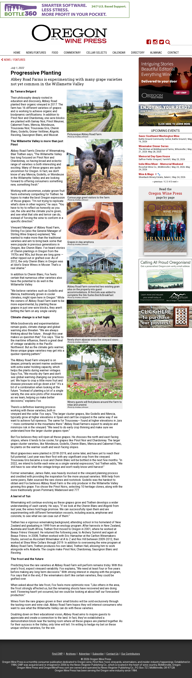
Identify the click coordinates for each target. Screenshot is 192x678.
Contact (173, 52)
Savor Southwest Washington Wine (159, 136)
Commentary (72, 52)
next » (175, 181)
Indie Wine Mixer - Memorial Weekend (161, 164)
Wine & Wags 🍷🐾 (149, 174)
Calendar (119, 52)
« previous (158, 181)
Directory (138, 52)
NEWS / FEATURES (13, 59)
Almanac (156, 52)
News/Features (36, 52)
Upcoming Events (165, 131)
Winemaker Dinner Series (154, 146)
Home (16, 52)
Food (55, 52)
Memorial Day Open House (154, 156)
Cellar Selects (96, 52)
